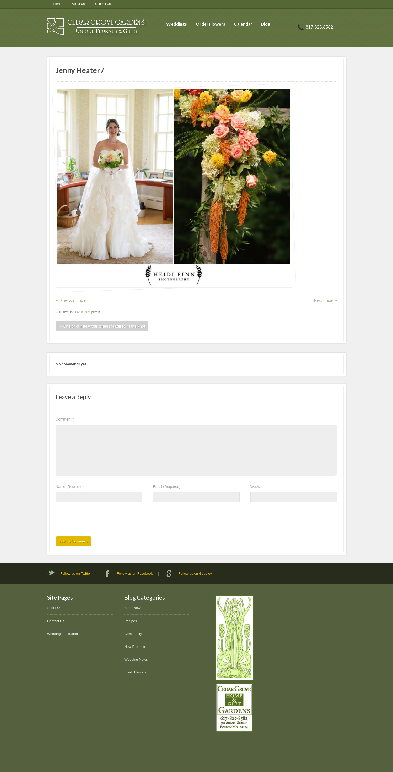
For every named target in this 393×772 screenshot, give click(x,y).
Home (57, 4)
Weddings (176, 24)
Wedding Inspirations (63, 634)
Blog (265, 24)
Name (70, 487)
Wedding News (136, 659)
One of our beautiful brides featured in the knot (102, 326)
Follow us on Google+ (195, 573)
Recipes (130, 621)
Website (256, 487)
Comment (65, 419)
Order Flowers (210, 24)
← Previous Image (71, 300)
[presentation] (95, 521)
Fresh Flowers (135, 672)
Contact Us (103, 4)
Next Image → (325, 300)
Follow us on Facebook (135, 573)
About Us (78, 4)
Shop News (133, 608)
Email (166, 487)
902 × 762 (82, 312)
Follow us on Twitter (75, 573)
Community (133, 634)
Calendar (243, 24)
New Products (135, 647)
